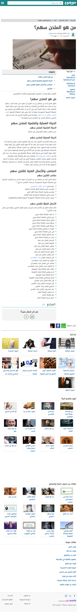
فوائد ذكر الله (71, 551)
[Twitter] (70, 596)
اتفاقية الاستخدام (7, 599)
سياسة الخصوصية (25, 599)
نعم (32, 316)
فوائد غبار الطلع (70, 563)
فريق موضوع (9, 603)
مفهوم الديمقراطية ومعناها (71, 91)
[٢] (16, 182)
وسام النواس (53, 33)
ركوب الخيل (72, 546)
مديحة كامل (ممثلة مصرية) (66, 580)
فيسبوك (58, 326)
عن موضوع (27, 595)
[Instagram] (66, 596)
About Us (27, 603)
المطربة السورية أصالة (43, 156)
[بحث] (60, 3)
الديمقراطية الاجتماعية (71, 84)
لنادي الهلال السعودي (38, 186)
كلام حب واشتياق (70, 555)
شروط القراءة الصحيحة (68, 567)
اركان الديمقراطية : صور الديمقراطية (69, 77)
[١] (20, 117)
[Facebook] (74, 596)
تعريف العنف (70, 97)
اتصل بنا (10, 595)
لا (26, 316)
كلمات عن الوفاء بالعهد (68, 584)
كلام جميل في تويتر (69, 576)
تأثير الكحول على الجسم (67, 572)
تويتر (52, 326)
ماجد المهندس (35, 257)
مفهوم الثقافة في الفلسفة (66, 559)
